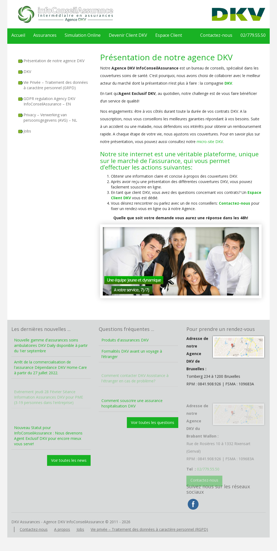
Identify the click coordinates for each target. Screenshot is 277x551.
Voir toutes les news (69, 460)
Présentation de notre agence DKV (54, 60)
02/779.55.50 (253, 35)
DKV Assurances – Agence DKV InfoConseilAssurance (65, 14)
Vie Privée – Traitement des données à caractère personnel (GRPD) (56, 85)
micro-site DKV (210, 141)
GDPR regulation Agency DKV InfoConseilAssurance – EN (49, 101)
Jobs (27, 131)
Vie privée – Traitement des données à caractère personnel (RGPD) (149, 536)
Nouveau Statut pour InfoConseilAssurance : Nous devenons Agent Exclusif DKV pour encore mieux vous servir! (48, 435)
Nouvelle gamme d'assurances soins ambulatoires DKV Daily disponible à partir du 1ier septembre (51, 345)
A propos (62, 536)
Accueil (18, 35)
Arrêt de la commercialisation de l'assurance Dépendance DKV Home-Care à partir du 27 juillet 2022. (50, 374)
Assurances (45, 35)
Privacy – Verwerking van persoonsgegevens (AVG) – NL (50, 117)
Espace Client (168, 35)
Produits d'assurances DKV (125, 340)
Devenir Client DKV (128, 35)
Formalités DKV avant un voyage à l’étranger (131, 361)
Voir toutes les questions (152, 422)
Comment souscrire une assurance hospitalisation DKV (132, 403)
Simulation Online (83, 35)
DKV (27, 71)
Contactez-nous (216, 35)
